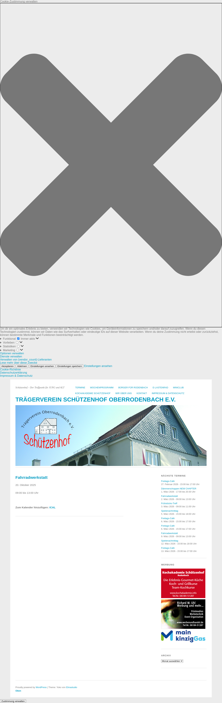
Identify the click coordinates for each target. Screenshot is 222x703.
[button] (111, 165)
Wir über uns (123, 393)
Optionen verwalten (12, 353)
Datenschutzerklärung (13, 372)
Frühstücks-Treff (169, 503)
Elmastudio (71, 687)
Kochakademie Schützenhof (92, 393)
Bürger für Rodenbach (133, 387)
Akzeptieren (7, 366)
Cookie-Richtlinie (10, 369)
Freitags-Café (168, 481)
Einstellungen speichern (69, 366)
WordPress (41, 687)
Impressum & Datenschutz (16, 375)
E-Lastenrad (160, 387)
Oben (18, 690)
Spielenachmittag (169, 511)
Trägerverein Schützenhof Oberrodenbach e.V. (95, 399)
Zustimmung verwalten (13, 701)
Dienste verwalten (11, 356)
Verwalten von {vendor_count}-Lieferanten (26, 359)
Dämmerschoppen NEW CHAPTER (178, 488)
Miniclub (178, 387)
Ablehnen (22, 366)
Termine (80, 387)
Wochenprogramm (101, 387)
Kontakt (142, 393)
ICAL (52, 507)
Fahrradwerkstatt (169, 496)
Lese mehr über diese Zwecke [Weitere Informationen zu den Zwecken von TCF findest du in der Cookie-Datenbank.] (18, 362)
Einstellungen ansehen (42, 366)
